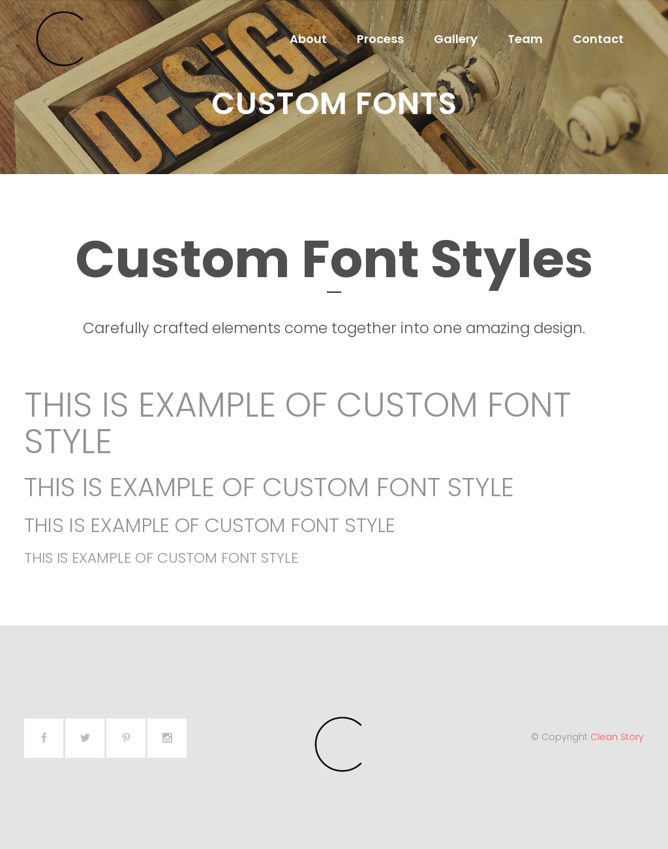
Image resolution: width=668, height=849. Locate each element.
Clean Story (617, 736)
